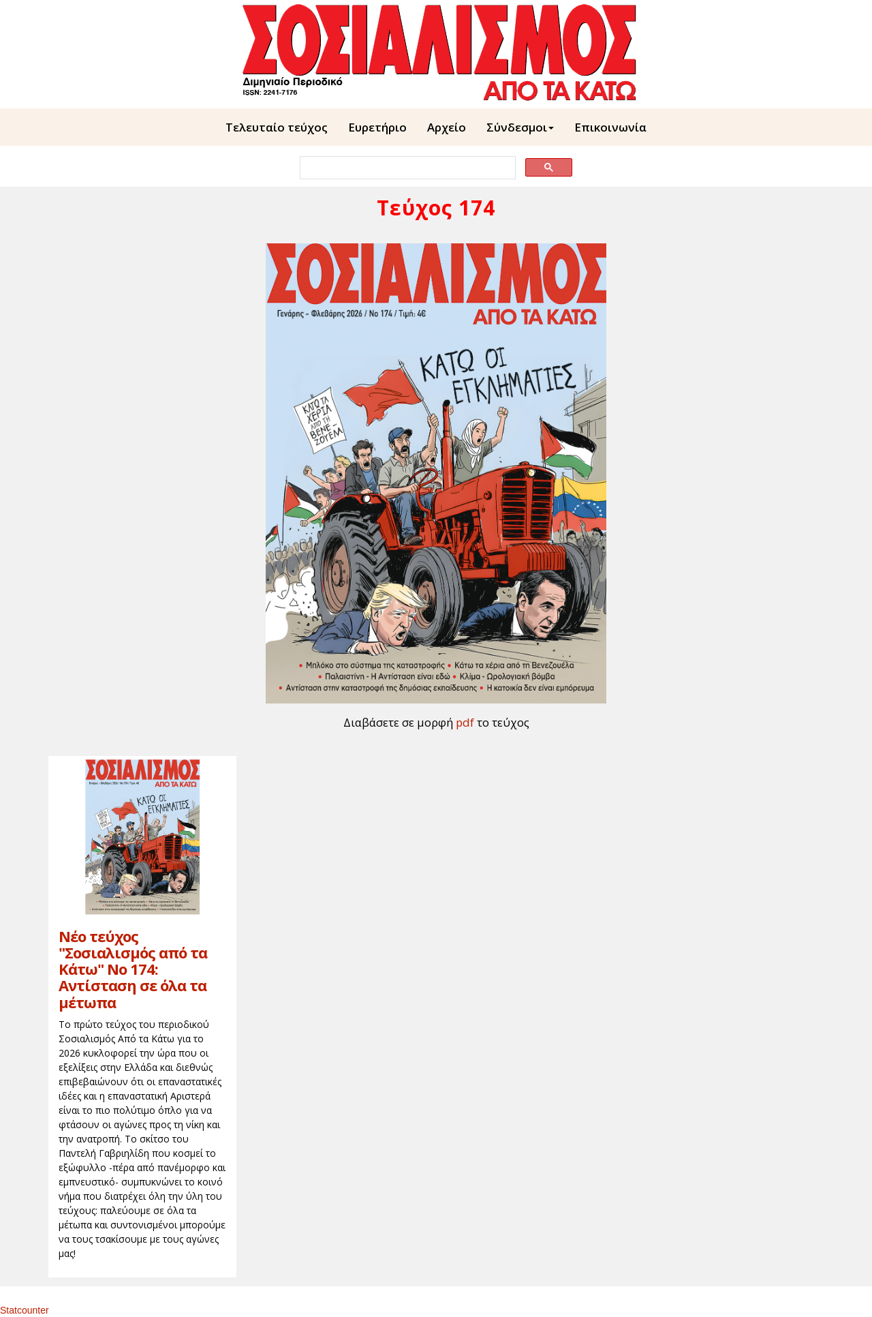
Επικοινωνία (610, 127)
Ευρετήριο (377, 127)
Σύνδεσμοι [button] (520, 127)
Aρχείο (446, 127)
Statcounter (24, 1310)
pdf (465, 722)
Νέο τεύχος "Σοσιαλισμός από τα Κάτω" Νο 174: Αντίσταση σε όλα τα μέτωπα (133, 969)
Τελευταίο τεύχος (276, 127)
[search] (406, 168)
